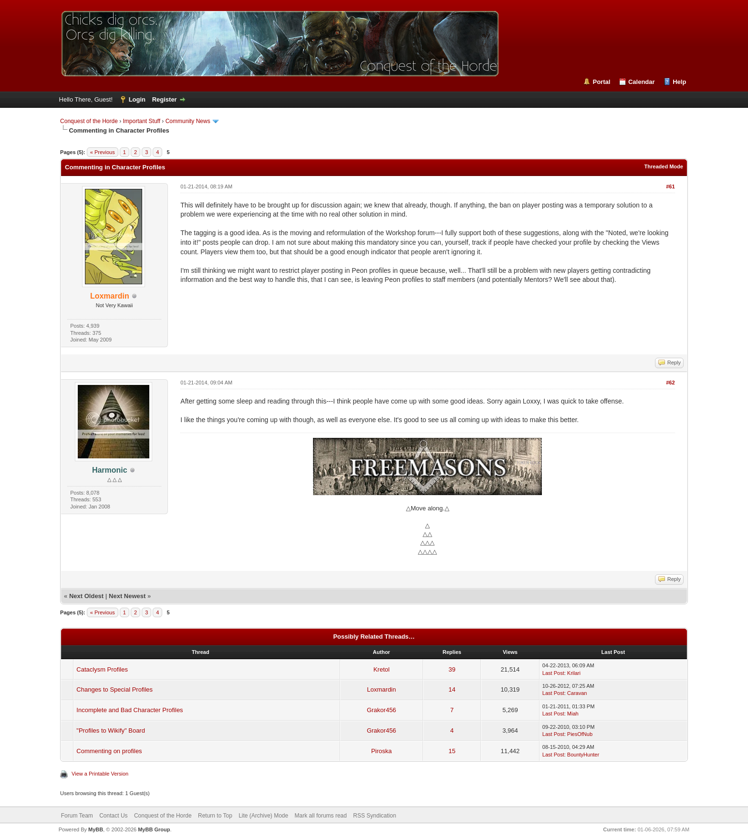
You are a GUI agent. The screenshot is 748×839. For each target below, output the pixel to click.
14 (451, 689)
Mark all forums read (321, 815)
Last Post (553, 673)
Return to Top (215, 815)
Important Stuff (142, 121)
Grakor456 (381, 710)
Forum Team (77, 815)
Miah (573, 713)
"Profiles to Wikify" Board (110, 730)
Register (164, 99)
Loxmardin (381, 689)
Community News (188, 121)
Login (137, 99)
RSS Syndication (374, 815)
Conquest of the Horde (89, 121)
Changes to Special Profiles (114, 689)
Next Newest (127, 596)
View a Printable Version (100, 774)
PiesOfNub (579, 734)
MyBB (95, 829)
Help (679, 81)
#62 (670, 382)
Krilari (574, 673)
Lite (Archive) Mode (263, 815)
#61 (670, 186)
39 (451, 669)
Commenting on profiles (109, 751)
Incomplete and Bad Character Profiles (129, 710)
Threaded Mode (663, 166)
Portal (601, 81)
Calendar (641, 81)
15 (451, 751)
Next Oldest (86, 596)
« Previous (102, 152)
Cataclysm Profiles (102, 669)
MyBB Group (154, 829)
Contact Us (113, 815)
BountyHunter (583, 754)
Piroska (381, 751)
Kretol (382, 669)
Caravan (577, 693)
